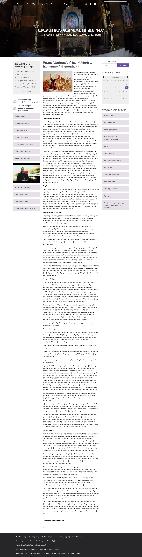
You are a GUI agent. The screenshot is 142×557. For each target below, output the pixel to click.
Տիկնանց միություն (22, 137)
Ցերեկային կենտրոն (22, 159)
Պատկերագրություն (111, 189)
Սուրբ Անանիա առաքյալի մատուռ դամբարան (23, 108)
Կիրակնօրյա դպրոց (22, 151)
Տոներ (106, 146)
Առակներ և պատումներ (112, 160)
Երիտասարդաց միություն (24, 144)
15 (123, 91)
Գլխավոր (20, 4)
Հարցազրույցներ (21, 194)
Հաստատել (123, 65)
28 (119, 98)
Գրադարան (42, 4)
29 (123, 98)
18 (107, 95)
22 (123, 95)
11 (107, 91)
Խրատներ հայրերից (111, 174)
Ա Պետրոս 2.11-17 (22, 77)
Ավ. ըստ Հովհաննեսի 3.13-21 (26, 81)
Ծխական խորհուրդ (22, 123)
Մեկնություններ (109, 182)
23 (126, 95)
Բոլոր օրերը (26, 91)
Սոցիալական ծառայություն (25, 208)
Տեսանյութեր (56, 4)
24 (104, 98)
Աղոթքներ (107, 196)
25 (107, 98)
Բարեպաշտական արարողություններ (111, 138)
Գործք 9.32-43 (21, 74)
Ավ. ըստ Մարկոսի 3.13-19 (25, 87)
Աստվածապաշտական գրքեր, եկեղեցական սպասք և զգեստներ (115, 205)
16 (126, 91)
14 (119, 91)
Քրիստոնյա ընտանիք (23, 187)
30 (126, 98)
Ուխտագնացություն (22, 201)
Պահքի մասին (109, 153)
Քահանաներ (20, 116)
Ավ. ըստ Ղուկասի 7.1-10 (24, 71)
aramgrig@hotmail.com (52, 549)
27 (115, 98)
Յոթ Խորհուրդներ (110, 130)
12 (111, 91)
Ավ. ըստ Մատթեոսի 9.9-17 (25, 84)
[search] (113, 4)
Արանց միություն (21, 130)
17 (104, 95)
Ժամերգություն (109, 123)
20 (115, 95)
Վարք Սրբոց (108, 167)
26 (111, 98)
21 (119, 95)
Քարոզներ (31, 4)
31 (104, 102)
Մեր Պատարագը (110, 115)
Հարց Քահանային (71, 4)
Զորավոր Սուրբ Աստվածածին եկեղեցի (25, 101)
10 (104, 91)
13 (115, 91)
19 (111, 95)
